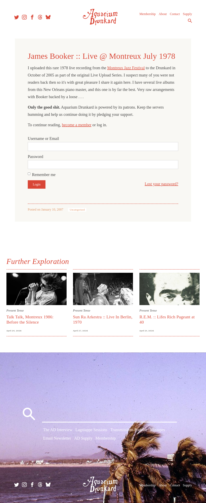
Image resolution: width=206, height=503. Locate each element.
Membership (147, 14)
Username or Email (43, 138)
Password (35, 156)
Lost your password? (161, 184)
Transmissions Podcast (128, 430)
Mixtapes (157, 430)
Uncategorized (77, 209)
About (163, 14)
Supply (187, 14)
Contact (175, 14)
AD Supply (83, 438)
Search (190, 21)
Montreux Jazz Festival (126, 68)
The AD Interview (57, 430)
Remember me (44, 174)
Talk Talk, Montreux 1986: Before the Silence (30, 319)
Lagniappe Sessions (91, 430)
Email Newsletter (57, 438)
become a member (77, 125)
